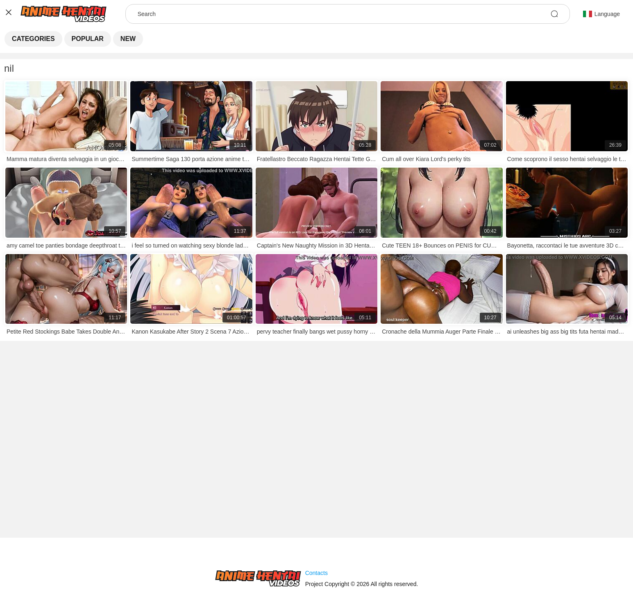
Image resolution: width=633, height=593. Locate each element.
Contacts (316, 573)
